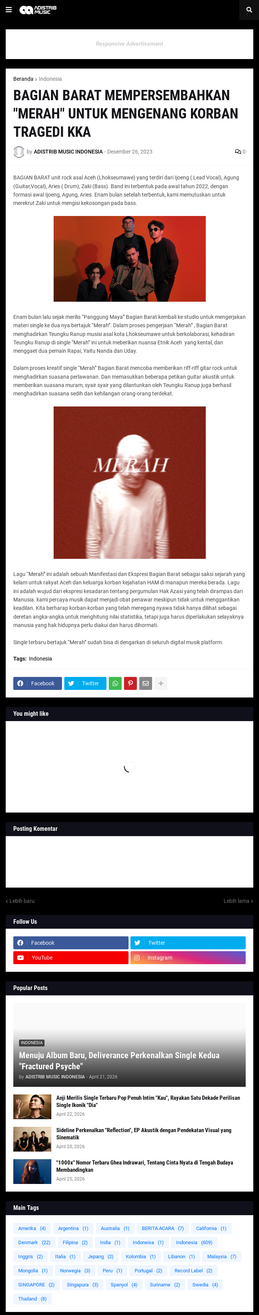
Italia (65, 1256)
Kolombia (141, 1256)
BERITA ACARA (163, 1228)
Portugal (148, 1270)
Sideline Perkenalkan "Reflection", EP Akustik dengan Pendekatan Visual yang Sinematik (144, 1134)
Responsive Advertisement (129, 43)
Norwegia (75, 1270)
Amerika (32, 1228)
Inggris (30, 1256)
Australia (115, 1228)
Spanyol (124, 1284)
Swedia (205, 1284)
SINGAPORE (36, 1284)
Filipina (75, 1242)
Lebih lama (236, 901)
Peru (112, 1270)
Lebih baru (22, 901)
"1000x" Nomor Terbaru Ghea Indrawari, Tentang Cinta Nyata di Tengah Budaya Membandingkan (144, 1166)
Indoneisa (148, 1242)
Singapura (83, 1284)
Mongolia (33, 1270)
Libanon (181, 1256)
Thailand (32, 1298)
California (211, 1228)
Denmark (34, 1242)
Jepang (101, 1256)
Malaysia (222, 1256)
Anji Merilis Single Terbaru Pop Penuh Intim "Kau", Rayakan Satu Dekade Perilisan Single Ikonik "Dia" (148, 1101)
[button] (8, 9)
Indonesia (50, 79)
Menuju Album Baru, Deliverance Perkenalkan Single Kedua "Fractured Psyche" (119, 1061)
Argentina (73, 1228)
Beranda (23, 79)
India (110, 1242)
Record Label (194, 1270)
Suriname (165, 1284)
